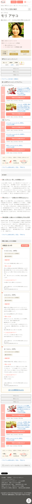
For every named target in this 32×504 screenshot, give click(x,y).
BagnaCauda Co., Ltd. (20, 493)
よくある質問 (22, 481)
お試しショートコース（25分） (18, 146)
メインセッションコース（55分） (18, 123)
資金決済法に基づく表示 (21, 484)
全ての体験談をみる (16, 390)
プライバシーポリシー (18, 477)
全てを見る (25, 245)
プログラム (5, 79)
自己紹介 (10, 79)
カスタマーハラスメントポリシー (9, 481)
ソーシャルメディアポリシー (8, 479)
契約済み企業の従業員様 (24, 487)
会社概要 (4, 477)
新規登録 (14, 2)
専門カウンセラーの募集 (18, 486)
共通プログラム (6, 120)
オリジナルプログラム (8, 85)
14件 (12, 65)
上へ (29, 500)
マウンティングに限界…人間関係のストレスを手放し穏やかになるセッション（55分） (18, 91)
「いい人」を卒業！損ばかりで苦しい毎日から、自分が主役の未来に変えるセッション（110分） (18, 108)
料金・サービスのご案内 (15, 482)
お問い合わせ (5, 482)
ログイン (20, 2)
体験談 (16, 79)
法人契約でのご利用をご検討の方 (9, 487)
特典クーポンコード (6, 486)
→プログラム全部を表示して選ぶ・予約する (13, 167)
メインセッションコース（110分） (18, 134)
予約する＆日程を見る (18, 97)
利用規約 (9, 477)
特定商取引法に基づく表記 (8, 484)
